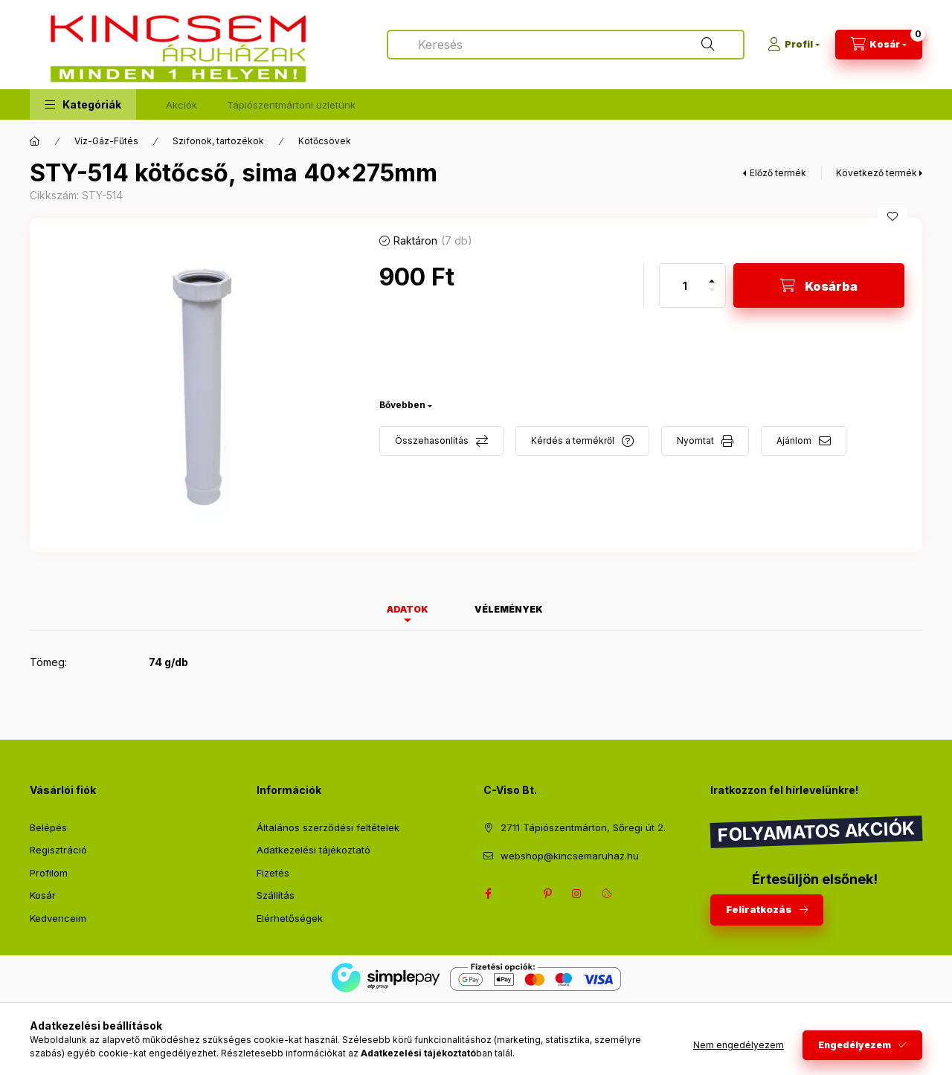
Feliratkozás (759, 909)
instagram (577, 893)
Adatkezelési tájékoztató (313, 850)
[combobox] (565, 44)
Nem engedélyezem (738, 1044)
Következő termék (876, 172)
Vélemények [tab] (509, 609)
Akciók (181, 105)
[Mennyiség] (685, 285)
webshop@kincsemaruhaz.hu (570, 856)
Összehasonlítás (432, 440)
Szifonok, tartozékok (218, 140)
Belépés (48, 827)
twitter (518, 893)
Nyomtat (695, 440)
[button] (83, 104)
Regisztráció (58, 850)
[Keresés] (708, 44)
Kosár (43, 895)
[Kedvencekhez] (892, 216)
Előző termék (778, 172)
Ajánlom (793, 440)
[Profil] (793, 44)
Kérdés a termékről (572, 440)
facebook (488, 893)
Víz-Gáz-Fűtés (106, 140)
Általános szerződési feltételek (328, 827)
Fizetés (273, 873)
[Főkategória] (35, 141)
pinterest (547, 893)
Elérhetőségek (290, 918)
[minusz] (712, 296)
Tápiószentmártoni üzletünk (291, 105)
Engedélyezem (854, 1044)
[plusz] (712, 274)
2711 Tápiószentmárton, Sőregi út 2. (583, 827)
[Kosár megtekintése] (878, 44)
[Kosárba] (818, 285)
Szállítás (276, 895)
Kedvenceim (58, 918)
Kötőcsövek (324, 140)
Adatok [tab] (407, 609)
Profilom (49, 873)
